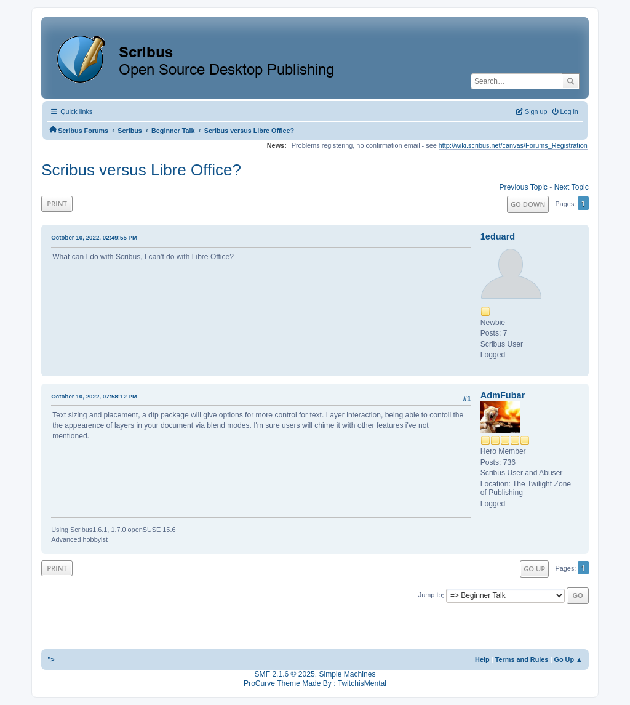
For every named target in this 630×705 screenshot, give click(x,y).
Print (57, 203)
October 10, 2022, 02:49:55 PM (94, 237)
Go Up (534, 568)
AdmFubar (502, 395)
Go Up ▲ (568, 659)
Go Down (528, 204)
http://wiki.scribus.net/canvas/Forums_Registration (513, 145)
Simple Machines (347, 674)
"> (51, 659)
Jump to (430, 595)
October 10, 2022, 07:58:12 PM (94, 396)
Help (482, 659)
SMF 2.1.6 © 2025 (285, 674)
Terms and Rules (522, 659)
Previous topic (524, 187)
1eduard (497, 236)
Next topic (571, 187)
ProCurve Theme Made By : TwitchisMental (315, 683)
